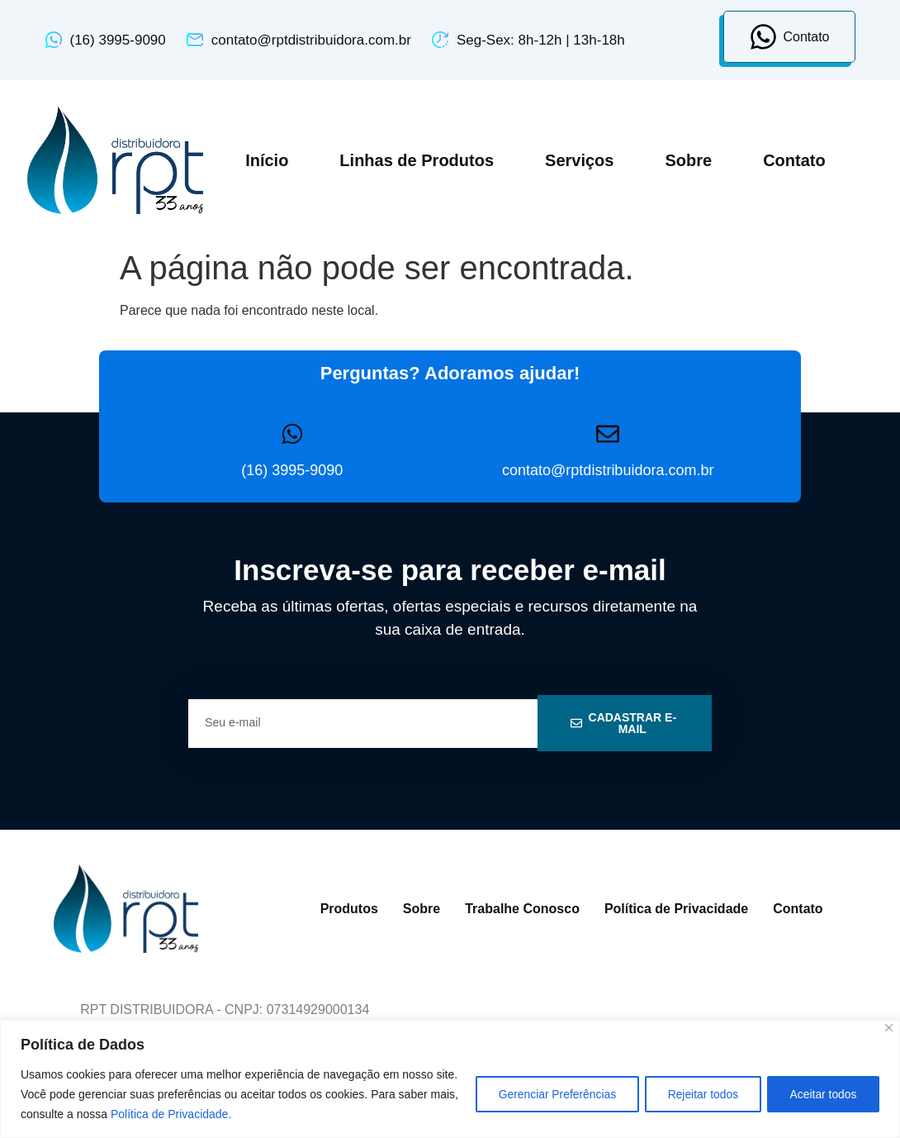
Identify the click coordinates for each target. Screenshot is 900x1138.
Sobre (688, 160)
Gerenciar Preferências (548, 1094)
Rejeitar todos (697, 1094)
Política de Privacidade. (201, 1114)
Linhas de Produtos (416, 160)
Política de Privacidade (676, 909)
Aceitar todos (821, 1094)
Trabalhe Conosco (522, 909)
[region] (450, 1079)
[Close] (889, 1027)
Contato (794, 160)
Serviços (579, 160)
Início (266, 160)
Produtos (349, 909)
